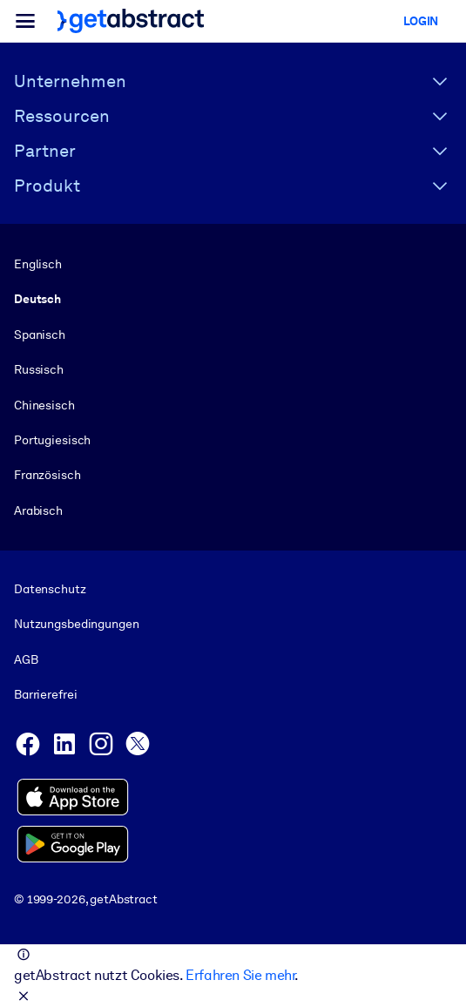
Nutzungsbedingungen (76, 625)
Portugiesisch (52, 440)
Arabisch (38, 510)
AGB (26, 659)
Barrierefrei (45, 694)
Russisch (39, 369)
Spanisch (39, 334)
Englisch (38, 264)
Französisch (47, 475)
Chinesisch (44, 405)
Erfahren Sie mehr (240, 975)
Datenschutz (50, 589)
